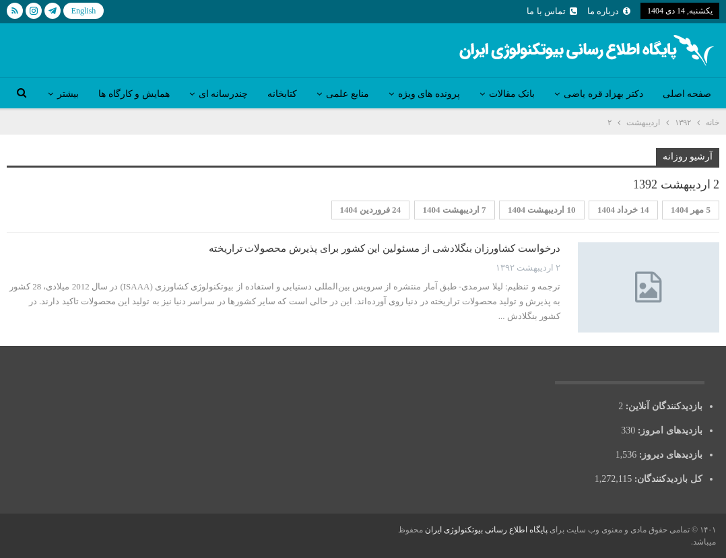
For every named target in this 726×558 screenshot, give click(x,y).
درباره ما (608, 11)
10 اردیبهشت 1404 (542, 210)
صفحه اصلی (687, 94)
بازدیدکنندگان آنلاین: (662, 406)
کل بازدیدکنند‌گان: (667, 479)
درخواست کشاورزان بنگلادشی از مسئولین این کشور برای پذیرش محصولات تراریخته (385, 248)
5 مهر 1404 (691, 210)
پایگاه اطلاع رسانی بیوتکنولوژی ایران (486, 529)
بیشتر (68, 94)
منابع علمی (347, 94)
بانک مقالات (512, 94)
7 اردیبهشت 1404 (454, 210)
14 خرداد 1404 (623, 210)
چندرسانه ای (224, 94)
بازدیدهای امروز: (668, 430)
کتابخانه (282, 94)
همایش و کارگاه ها (134, 94)
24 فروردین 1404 (370, 210)
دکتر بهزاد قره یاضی (603, 94)
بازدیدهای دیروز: (669, 455)
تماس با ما (552, 11)
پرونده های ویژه (429, 94)
